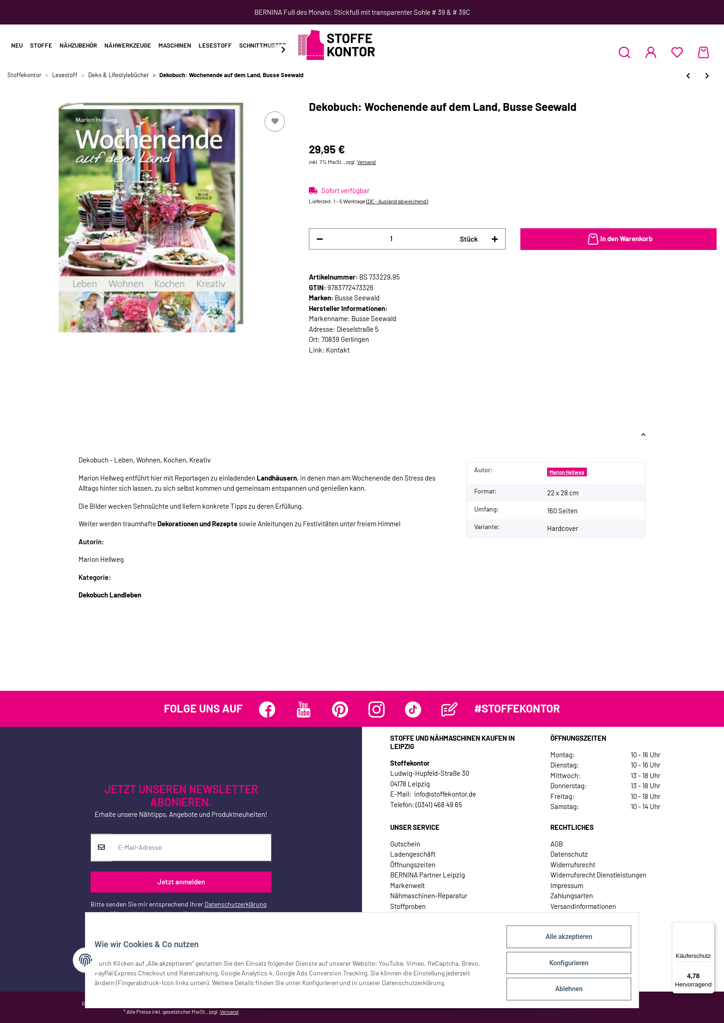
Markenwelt (407, 885)
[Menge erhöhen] (494, 239)
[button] (624, 52)
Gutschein (405, 844)
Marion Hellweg (566, 472)
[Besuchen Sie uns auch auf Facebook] (267, 709)
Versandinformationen (583, 906)
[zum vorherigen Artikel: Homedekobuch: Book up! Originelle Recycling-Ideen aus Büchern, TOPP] (688, 75)
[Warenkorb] (703, 52)
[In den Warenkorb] (618, 239)
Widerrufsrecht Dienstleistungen (598, 875)
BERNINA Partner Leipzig (427, 875)
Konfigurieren (563, 966)
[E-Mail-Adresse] (191, 847)
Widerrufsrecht (572, 864)
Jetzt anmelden (181, 882)
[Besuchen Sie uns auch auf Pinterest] (340, 709)
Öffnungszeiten (412, 864)
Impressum (566, 885)
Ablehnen (563, 990)
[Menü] (709, 927)
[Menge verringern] (319, 239)
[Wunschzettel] (677, 52)
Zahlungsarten (571, 895)
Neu (17, 45)
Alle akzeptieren (563, 942)
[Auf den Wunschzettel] (275, 121)
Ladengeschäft (412, 854)
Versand (366, 161)
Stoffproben (408, 906)
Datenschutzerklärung (235, 904)
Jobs (397, 916)
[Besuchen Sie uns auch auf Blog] (449, 709)
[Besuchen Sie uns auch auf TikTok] (413, 709)
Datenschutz (569, 854)
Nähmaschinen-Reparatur (428, 895)
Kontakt (338, 350)
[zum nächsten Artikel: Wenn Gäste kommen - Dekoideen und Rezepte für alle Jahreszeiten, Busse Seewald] (707, 75)
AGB (556, 844)
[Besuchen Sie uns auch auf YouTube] (303, 709)
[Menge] (391, 239)
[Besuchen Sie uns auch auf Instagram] (376, 709)
